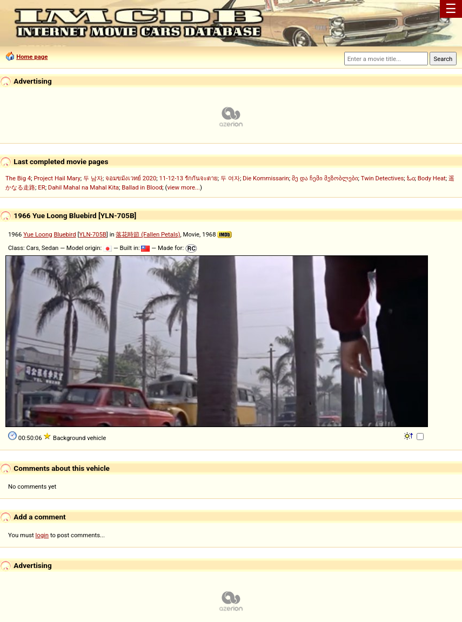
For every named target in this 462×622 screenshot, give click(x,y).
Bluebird (64, 234)
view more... (183, 187)
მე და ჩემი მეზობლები (325, 178)
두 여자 (230, 178)
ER (41, 187)
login (42, 535)
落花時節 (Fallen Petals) (148, 234)
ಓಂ (411, 178)
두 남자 (93, 178)
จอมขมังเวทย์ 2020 (130, 178)
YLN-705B (92, 234)
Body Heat (432, 178)
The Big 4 (18, 178)
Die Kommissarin (266, 178)
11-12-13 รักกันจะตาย (188, 178)
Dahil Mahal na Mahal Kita (83, 187)
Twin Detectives (382, 178)
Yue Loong (37, 234)
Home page (32, 56)
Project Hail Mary (57, 178)
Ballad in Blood (142, 187)
